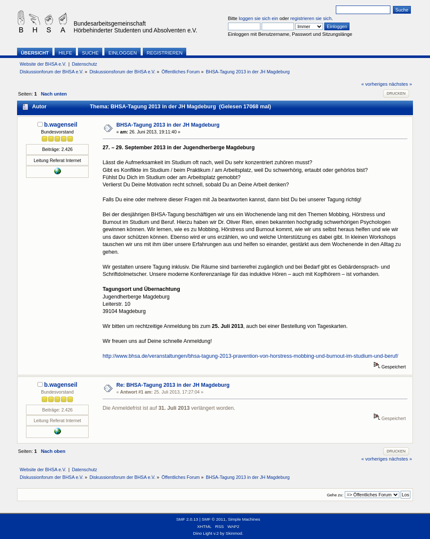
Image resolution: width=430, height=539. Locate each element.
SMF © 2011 (213, 519)
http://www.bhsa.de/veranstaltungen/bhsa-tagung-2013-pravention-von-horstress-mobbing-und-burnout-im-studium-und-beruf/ (250, 356)
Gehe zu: (335, 495)
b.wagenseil (60, 125)
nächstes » (400, 84)
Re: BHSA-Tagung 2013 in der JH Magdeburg (173, 385)
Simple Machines (244, 519)
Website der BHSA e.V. (43, 64)
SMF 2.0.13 (187, 519)
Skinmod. (234, 533)
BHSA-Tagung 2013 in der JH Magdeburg (167, 125)
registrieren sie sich (311, 18)
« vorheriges (374, 84)
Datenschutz (84, 64)
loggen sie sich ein (258, 18)
